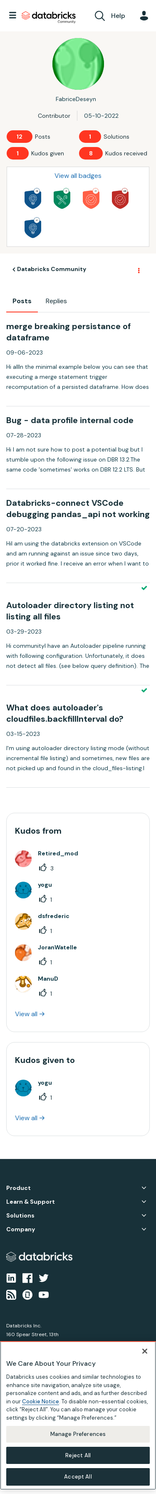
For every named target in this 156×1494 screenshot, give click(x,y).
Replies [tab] (56, 301)
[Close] (145, 1351)
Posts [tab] (22, 301)
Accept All (78, 1476)
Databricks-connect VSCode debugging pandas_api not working (78, 508)
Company (20, 1229)
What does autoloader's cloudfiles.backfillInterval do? (65, 713)
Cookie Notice (40, 1401)
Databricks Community (49, 17)
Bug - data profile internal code (70, 420)
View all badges (78, 175)
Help (118, 15)
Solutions (20, 1215)
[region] (78, 1415)
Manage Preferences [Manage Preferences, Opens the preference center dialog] (78, 1434)
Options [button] (138, 270)
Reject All (78, 1455)
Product (18, 1188)
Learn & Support (30, 1201)
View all (26, 1014)
